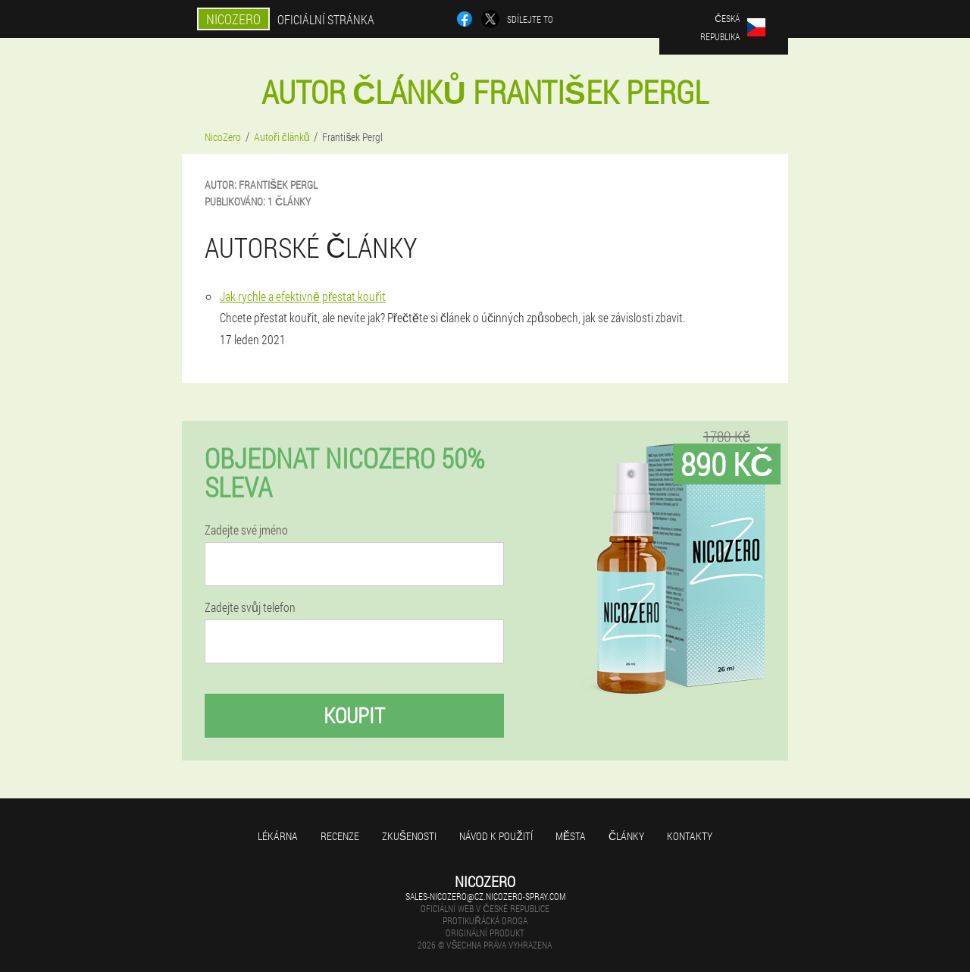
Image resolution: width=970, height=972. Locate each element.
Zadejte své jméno (246, 530)
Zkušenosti (409, 836)
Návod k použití (496, 836)
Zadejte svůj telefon (250, 607)
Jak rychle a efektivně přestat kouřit (303, 296)
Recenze (340, 836)
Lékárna (278, 836)
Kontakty (689, 836)
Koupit (354, 715)
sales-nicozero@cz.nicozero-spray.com (485, 896)
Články (626, 836)
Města (570, 836)
